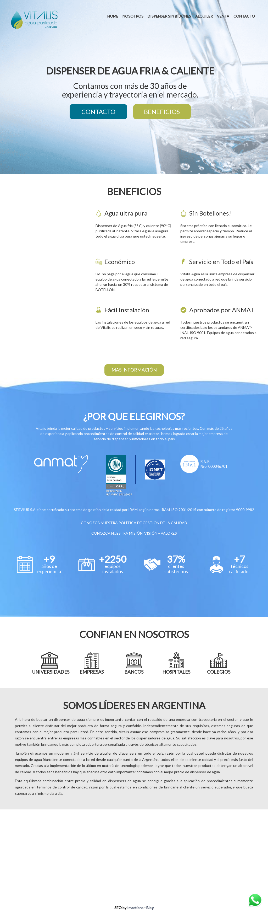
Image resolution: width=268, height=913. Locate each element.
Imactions (135, 907)
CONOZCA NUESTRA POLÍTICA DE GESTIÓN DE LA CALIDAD (134, 522)
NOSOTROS (132, 16)
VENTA (223, 16)
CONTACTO (244, 16)
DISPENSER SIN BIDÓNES (169, 16)
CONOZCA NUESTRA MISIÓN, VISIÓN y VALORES (134, 533)
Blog (150, 907)
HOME (112, 16)
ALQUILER (204, 16)
